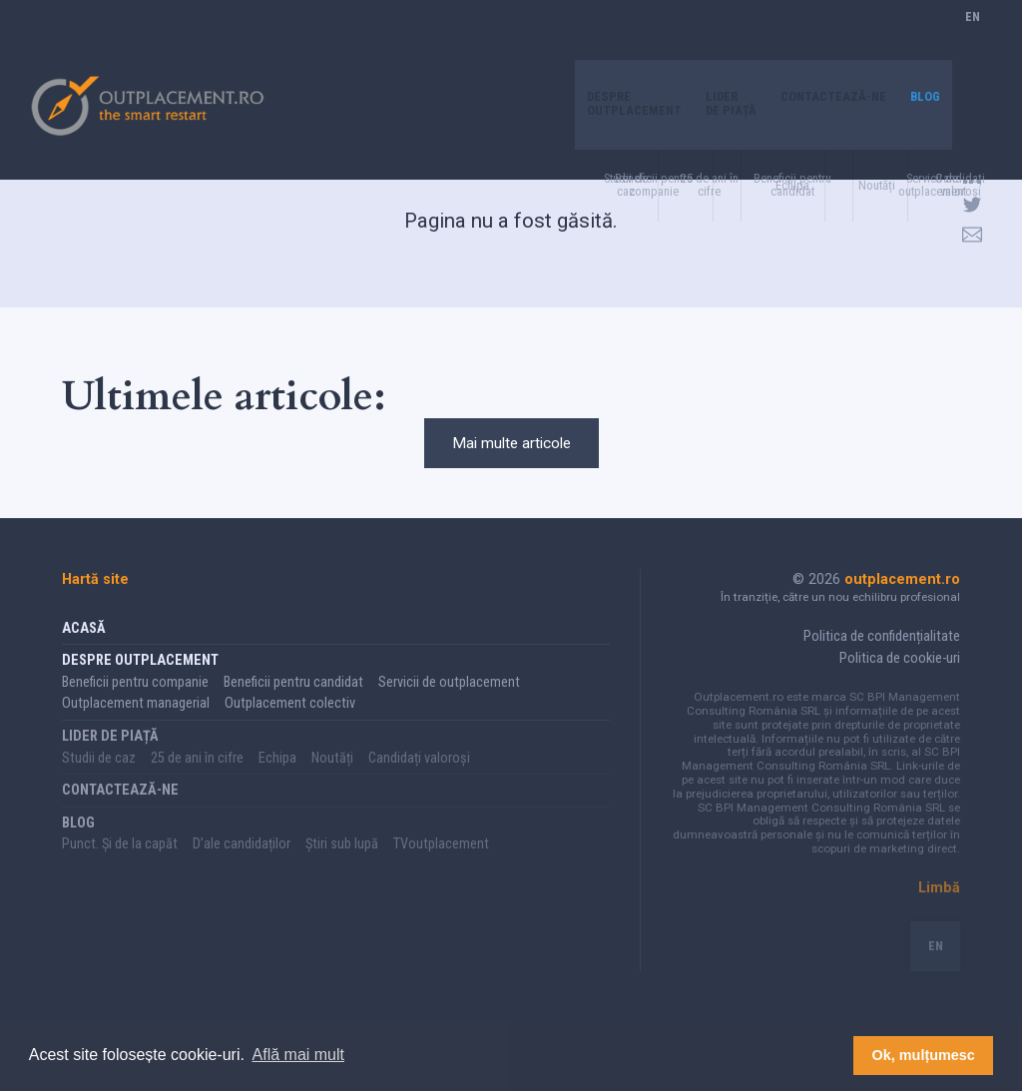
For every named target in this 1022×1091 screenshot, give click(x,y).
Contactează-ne (824, 37)
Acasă (84, 653)
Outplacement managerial (136, 728)
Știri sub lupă (341, 868)
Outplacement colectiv (290, 728)
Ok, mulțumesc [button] (923, 1055)
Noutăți (332, 783)
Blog (923, 37)
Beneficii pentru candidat (293, 707)
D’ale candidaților (241, 868)
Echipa (277, 783)
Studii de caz (99, 783)
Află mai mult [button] (298, 1054)
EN (972, 37)
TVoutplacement (441, 868)
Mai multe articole (511, 455)
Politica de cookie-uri (899, 683)
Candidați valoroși (419, 783)
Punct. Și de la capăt (120, 868)
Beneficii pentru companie (135, 707)
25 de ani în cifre (197, 783)
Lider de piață (714, 45)
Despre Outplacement (609, 45)
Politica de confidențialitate (881, 661)
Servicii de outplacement (449, 707)
